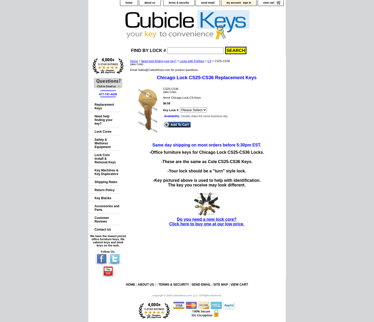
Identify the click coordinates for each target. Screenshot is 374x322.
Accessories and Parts (107, 208)
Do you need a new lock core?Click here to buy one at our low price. (206, 219)
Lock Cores (103, 131)
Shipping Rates (106, 182)
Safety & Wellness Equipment (103, 143)
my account (233, 2)
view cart (268, 2)
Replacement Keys (104, 106)
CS (209, 61)
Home (134, 61)
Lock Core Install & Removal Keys (105, 158)
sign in (247, 2)
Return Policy (105, 190)
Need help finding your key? (158, 61)
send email (208, 2)
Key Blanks (103, 198)
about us (149, 2)
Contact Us (103, 229)
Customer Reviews (102, 219)
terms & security (179, 2)
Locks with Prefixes (192, 61)
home (128, 2)
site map (220, 284)
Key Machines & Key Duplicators (106, 172)
